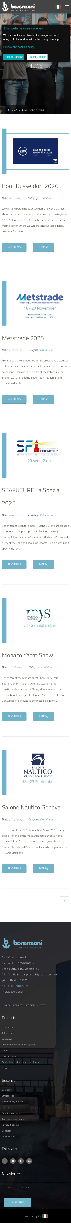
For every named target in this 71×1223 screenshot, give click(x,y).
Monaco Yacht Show (27, 655)
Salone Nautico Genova (31, 807)
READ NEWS (14, 247)
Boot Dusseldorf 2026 (30, 185)
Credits (41, 1005)
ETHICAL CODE (8, 1096)
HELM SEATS (7, 1027)
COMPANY (7, 1090)
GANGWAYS (7, 1039)
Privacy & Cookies (12, 1005)
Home (31, 109)
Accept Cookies (14, 56)
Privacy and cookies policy (18, 46)
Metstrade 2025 (23, 337)
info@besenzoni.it (12, 991)
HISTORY (5, 1107)
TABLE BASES (7, 1033)
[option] (35, 151)
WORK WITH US (8, 1136)
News (41, 109)
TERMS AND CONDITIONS (12, 1119)
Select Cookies (37, 56)
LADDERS (6, 1050)
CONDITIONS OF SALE (11, 1113)
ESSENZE (6, 1068)
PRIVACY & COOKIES (10, 1125)
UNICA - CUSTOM (9, 1056)
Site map (30, 1005)
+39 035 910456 (15, 986)
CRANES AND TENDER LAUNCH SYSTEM (18, 1044)
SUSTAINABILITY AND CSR (12, 1101)
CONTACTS (6, 1130)
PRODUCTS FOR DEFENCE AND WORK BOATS (20, 1062)
